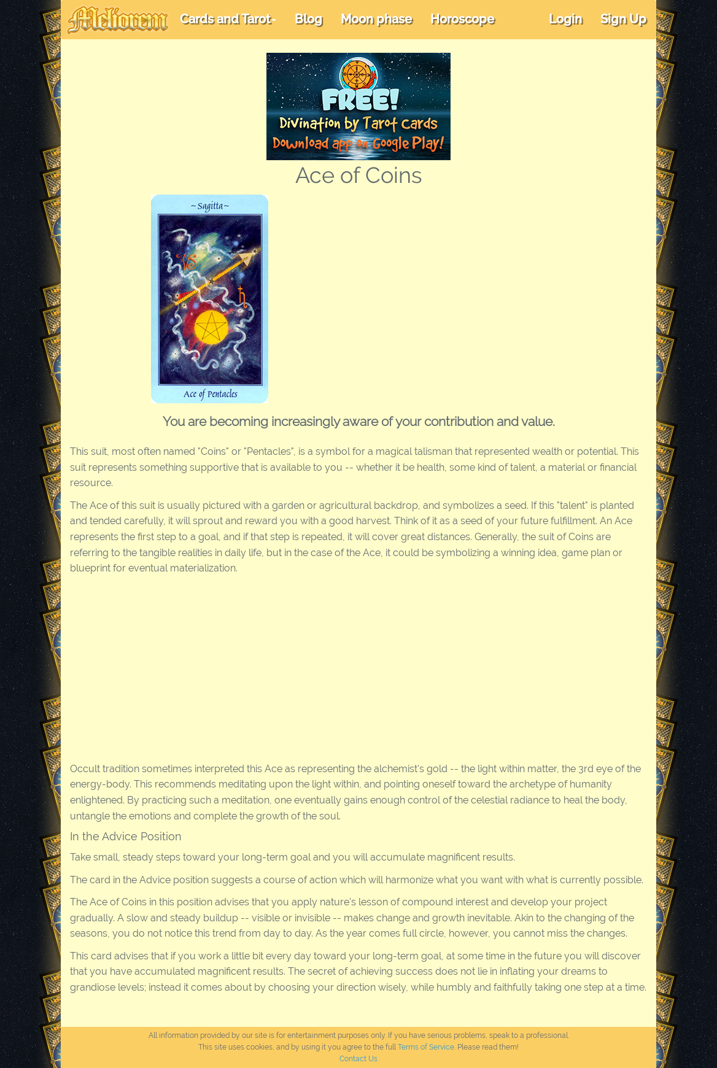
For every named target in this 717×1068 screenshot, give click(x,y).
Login (565, 19)
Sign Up (623, 19)
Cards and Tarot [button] (228, 19)
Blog (308, 19)
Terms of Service (426, 1047)
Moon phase (376, 19)
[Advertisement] (482, 287)
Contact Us (358, 1058)
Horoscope (462, 19)
